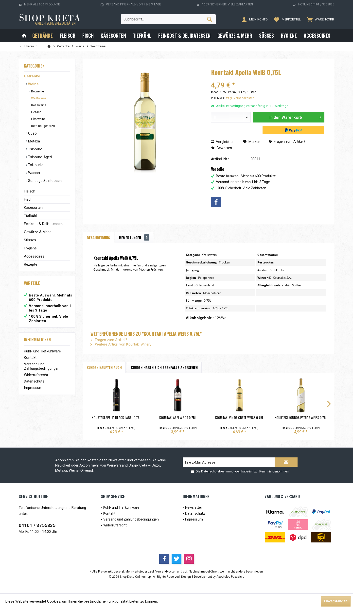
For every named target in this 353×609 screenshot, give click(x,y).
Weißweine (38, 98)
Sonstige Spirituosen (44, 180)
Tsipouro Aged (39, 157)
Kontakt (30, 357)
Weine (33, 84)
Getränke (32, 76)
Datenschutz (34, 381)
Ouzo (32, 133)
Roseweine (38, 105)
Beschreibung (98, 237)
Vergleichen (222, 142)
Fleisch (29, 191)
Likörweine (38, 119)
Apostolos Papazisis (230, 576)
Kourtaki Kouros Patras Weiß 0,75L (301, 417)
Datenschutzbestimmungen (221, 471)
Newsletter (193, 507)
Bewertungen (134, 237)
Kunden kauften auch (104, 367)
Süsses (30, 240)
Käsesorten (33, 207)
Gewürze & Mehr (37, 232)
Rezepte (30, 264)
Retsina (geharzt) (42, 126)
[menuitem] (319, 19)
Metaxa (33, 141)
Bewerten (221, 148)
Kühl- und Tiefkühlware (42, 351)
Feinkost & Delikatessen (43, 224)
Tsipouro (34, 149)
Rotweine (37, 91)
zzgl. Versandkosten (240, 98)
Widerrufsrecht (36, 375)
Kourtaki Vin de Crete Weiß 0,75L (239, 417)
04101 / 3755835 (37, 525)
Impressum (33, 387)
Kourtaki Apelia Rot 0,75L (177, 417)
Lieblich (35, 112)
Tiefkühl (30, 215)
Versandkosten (165, 571)
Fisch (28, 199)
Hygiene (30, 248)
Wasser (33, 173)
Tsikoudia (35, 165)
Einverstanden (335, 601)
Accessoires (34, 256)
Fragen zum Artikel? (287, 141)
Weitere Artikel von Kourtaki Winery (120, 344)
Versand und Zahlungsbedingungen (41, 366)
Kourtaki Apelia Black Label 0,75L (116, 417)
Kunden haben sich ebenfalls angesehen (164, 367)
